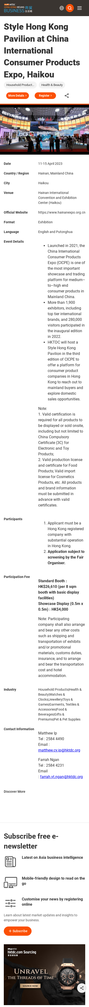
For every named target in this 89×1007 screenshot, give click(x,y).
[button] (79, 8)
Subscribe (18, 931)
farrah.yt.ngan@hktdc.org (61, 776)
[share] (82, 988)
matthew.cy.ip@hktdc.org (59, 750)
